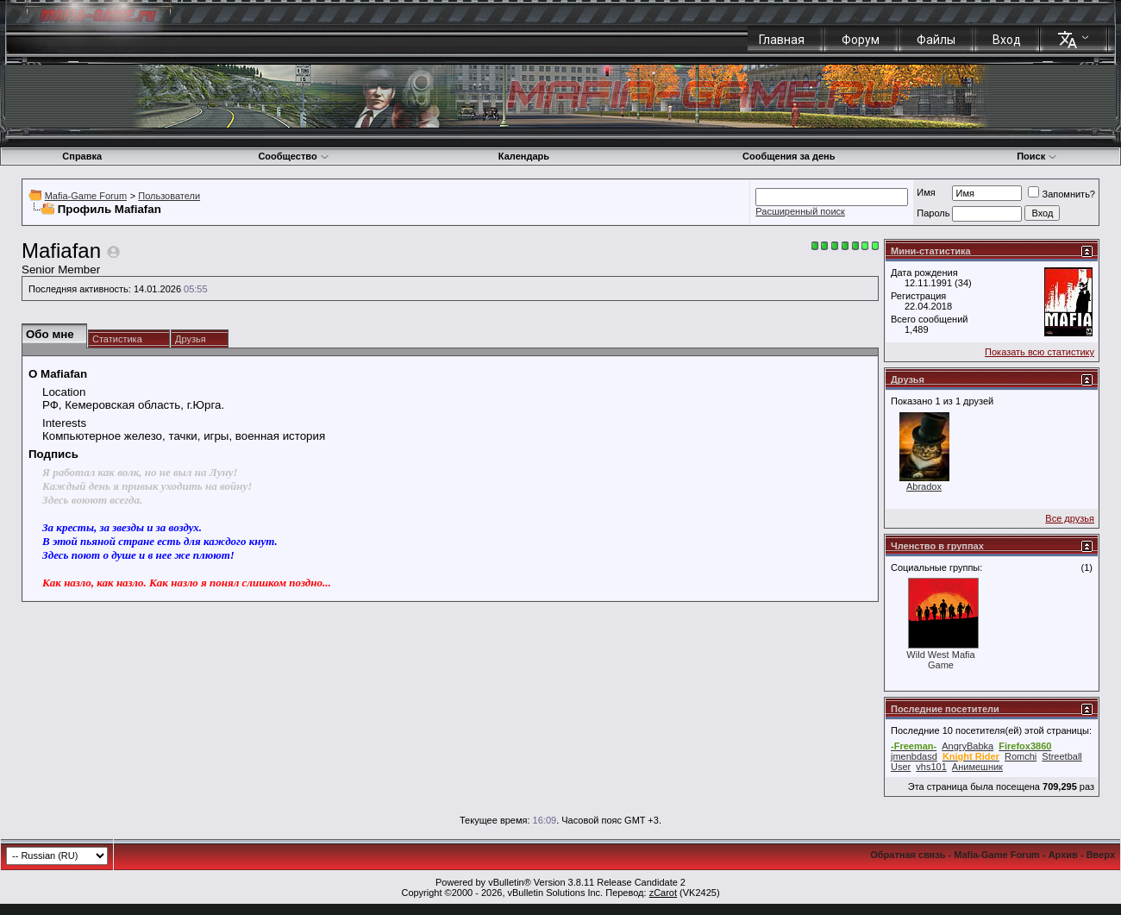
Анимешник (977, 766)
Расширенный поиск (800, 211)
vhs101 (931, 766)
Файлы (936, 40)
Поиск (1037, 156)
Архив (1063, 854)
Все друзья (1069, 518)
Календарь (523, 156)
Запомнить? (1061, 194)
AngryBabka (967, 746)
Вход (1007, 40)
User (901, 766)
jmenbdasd (914, 756)
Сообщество (293, 156)
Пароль (933, 213)
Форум (861, 40)
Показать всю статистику (1039, 352)
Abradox (924, 486)
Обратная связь (907, 854)
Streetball (1061, 756)
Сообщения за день (788, 156)
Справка (82, 156)
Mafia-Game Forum (86, 196)
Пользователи (169, 196)
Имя (926, 192)
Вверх (1101, 854)
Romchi (1020, 756)
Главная (782, 40)
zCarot (663, 892)
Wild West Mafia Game (940, 659)
